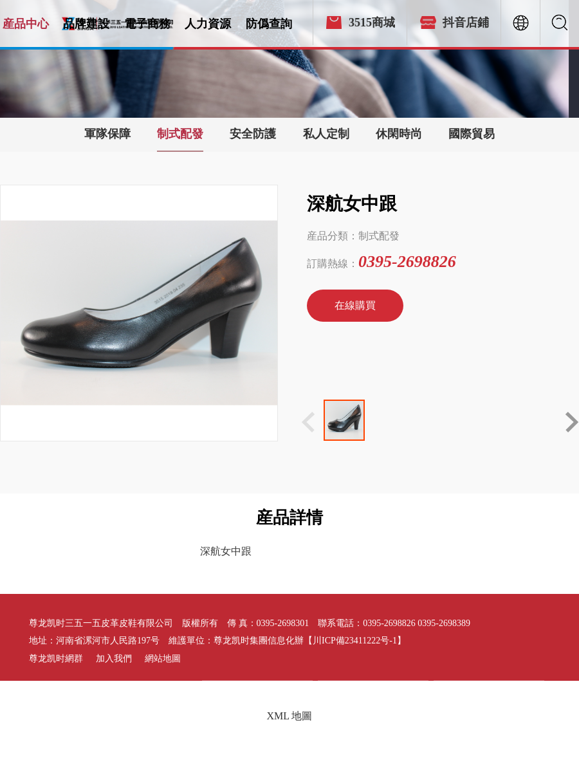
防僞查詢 (269, 23)
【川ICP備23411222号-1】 (355, 640)
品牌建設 (86, 23)
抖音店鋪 (466, 22)
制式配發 (180, 133)
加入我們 (114, 658)
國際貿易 (471, 133)
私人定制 (326, 133)
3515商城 (372, 22)
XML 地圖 (290, 715)
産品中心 (26, 23)
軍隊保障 (107, 133)
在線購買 (355, 305)
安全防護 (253, 133)
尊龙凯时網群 (56, 658)
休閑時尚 (399, 133)
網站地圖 (163, 658)
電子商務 (147, 23)
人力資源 (208, 23)
